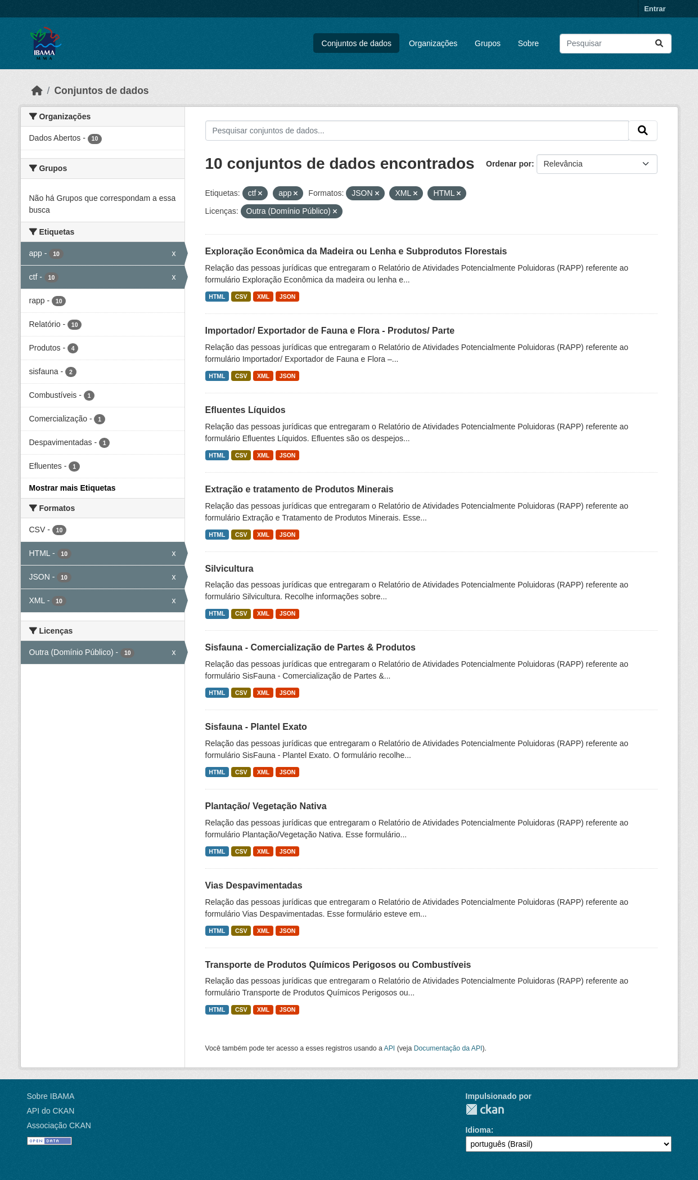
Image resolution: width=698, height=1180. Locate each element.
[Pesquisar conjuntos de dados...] (616, 43)
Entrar (654, 9)
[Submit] (659, 43)
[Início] (37, 90)
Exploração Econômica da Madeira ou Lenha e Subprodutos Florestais (356, 251)
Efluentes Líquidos (245, 410)
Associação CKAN (59, 1125)
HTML (217, 296)
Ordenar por (509, 163)
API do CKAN (51, 1110)
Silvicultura (229, 568)
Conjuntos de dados (357, 43)
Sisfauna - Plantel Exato (256, 727)
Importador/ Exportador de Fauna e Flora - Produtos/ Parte (330, 330)
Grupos (488, 43)
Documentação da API (448, 1048)
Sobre (528, 43)
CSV (241, 296)
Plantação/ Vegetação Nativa (266, 806)
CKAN (485, 1109)
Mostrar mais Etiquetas (72, 487)
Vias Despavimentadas (254, 885)
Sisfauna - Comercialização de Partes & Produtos (310, 647)
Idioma (478, 1129)
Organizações (433, 43)
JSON (288, 296)
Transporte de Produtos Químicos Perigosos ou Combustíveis (338, 965)
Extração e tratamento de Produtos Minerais (299, 489)
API (389, 1048)
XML (263, 296)
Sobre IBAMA (51, 1096)
